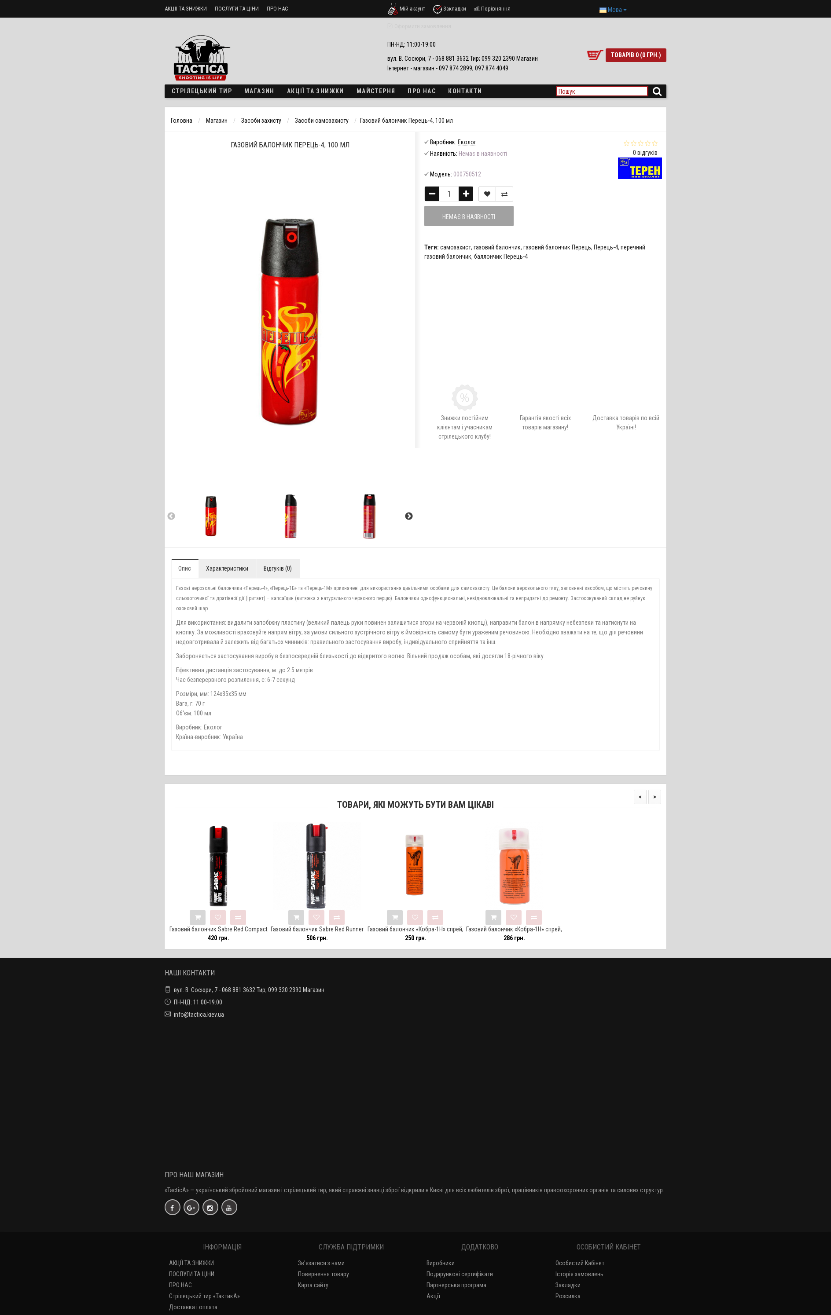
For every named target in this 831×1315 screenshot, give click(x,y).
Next (408, 516)
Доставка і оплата (193, 1307)
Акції (433, 1296)
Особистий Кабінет (579, 1263)
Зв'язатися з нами (321, 1263)
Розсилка (568, 1296)
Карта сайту (313, 1285)
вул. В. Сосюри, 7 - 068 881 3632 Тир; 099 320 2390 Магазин (249, 989)
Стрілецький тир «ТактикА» (204, 1296)
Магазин (259, 91)
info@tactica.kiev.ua (199, 1014)
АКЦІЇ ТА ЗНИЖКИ (186, 8)
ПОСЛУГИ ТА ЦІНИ (237, 8)
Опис (184, 568)
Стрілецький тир (202, 91)
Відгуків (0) (278, 568)
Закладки (568, 1285)
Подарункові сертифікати (460, 1274)
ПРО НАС (277, 8)
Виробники (441, 1263)
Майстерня (376, 91)
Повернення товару (323, 1274)
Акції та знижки (315, 91)
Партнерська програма (456, 1285)
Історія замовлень (579, 1274)
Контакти (465, 91)
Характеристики (227, 568)
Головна (181, 120)
